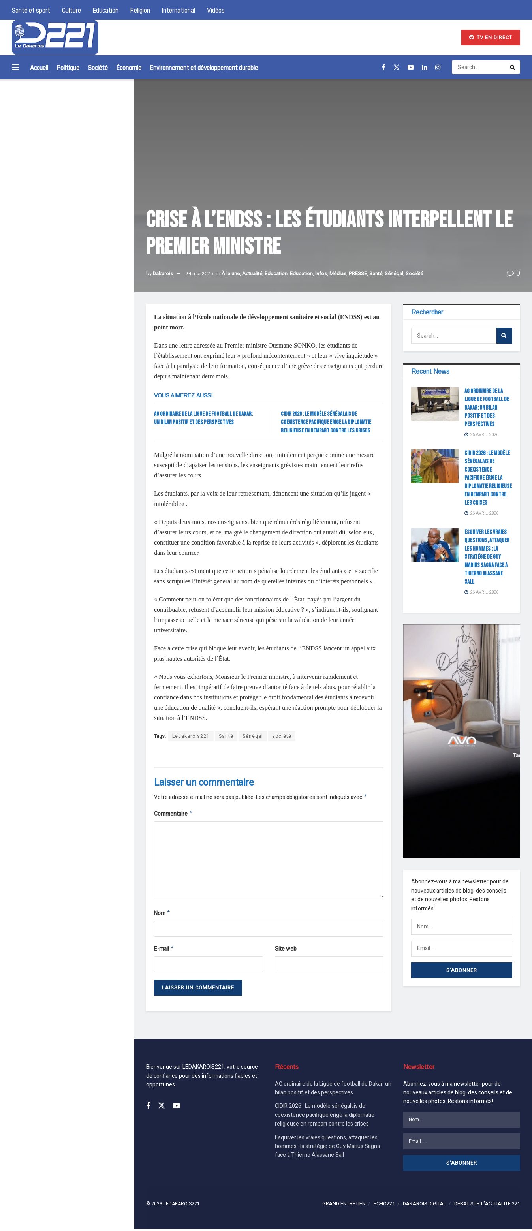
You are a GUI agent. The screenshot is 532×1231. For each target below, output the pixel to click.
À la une (231, 273)
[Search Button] (118, 110)
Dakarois (163, 273)
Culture (71, 10)
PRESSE (358, 273)
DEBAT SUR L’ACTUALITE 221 (487, 1205)
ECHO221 (384, 1205)
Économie (129, 67)
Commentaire (173, 814)
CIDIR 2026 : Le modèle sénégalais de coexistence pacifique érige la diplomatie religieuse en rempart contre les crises (92, 220)
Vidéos (216, 10)
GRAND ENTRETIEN (344, 1205)
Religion (140, 10)
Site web (286, 951)
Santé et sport (31, 10)
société (281, 736)
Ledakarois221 (191, 736)
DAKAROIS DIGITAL (424, 1205)
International (178, 10)
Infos (321, 273)
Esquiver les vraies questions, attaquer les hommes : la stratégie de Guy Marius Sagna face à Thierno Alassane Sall (92, 283)
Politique (68, 67)
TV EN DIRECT (490, 37)
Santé (375, 273)
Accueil (39, 67)
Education (105, 10)
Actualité (252, 273)
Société (98, 67)
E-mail (164, 951)
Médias (337, 273)
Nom (162, 915)
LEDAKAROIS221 (182, 1205)
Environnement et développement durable (204, 67)
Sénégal (394, 273)
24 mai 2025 (199, 273)
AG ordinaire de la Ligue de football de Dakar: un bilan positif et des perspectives (91, 167)
